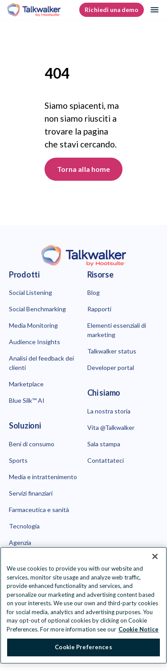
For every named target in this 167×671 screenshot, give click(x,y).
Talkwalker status (111, 351)
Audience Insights (34, 341)
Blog (93, 292)
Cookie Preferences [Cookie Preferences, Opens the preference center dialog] (83, 647)
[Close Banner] (155, 556)
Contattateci (105, 460)
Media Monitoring (33, 325)
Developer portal (110, 367)
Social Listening (30, 292)
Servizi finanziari (31, 493)
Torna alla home (83, 169)
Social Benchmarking (37, 309)
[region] (83, 605)
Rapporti (99, 309)
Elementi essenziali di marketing (116, 330)
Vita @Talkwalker (110, 427)
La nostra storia (108, 411)
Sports (18, 460)
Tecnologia (24, 526)
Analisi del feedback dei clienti (41, 362)
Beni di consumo (31, 444)
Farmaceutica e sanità (39, 509)
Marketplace (26, 384)
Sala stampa (103, 444)
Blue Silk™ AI (27, 400)
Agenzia (20, 542)
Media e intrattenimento (43, 476)
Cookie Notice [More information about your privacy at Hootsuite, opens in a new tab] (138, 629)
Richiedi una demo (111, 9)
